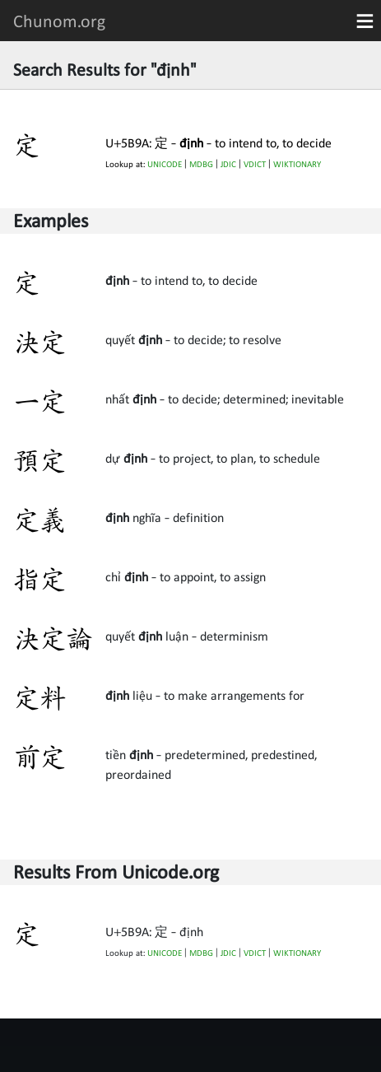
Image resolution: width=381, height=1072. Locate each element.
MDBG (201, 164)
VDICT (255, 164)
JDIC (228, 164)
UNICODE (164, 164)
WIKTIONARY (297, 164)
